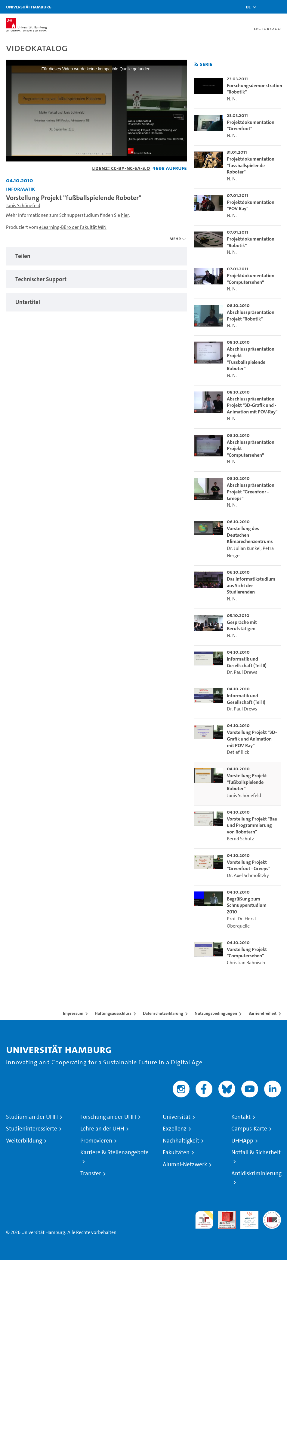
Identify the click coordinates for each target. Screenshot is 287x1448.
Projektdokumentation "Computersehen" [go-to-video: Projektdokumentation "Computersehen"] (250, 278)
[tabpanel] (96, 256)
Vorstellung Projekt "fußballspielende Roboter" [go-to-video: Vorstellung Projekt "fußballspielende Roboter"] (247, 782)
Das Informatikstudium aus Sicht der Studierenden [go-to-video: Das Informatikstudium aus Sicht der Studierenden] (251, 585)
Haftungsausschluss (113, 1013)
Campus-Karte (249, 1129)
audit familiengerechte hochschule (204, 1220)
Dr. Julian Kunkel (244, 548)
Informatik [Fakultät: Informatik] (20, 188)
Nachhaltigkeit (181, 1141)
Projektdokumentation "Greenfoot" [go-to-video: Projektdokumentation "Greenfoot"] (250, 125)
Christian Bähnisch (246, 962)
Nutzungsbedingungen (216, 1013)
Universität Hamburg (28, 7)
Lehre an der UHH (102, 1129)
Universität (176, 1117)
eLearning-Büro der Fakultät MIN (72, 227)
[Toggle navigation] (279, 7)
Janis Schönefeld (23, 205)
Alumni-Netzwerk (185, 1164)
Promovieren (96, 1141)
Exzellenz (175, 1129)
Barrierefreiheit (262, 1013)
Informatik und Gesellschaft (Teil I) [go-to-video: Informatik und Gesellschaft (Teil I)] (246, 698)
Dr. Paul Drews (242, 672)
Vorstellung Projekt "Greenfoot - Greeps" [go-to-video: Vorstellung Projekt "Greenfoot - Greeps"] (248, 865)
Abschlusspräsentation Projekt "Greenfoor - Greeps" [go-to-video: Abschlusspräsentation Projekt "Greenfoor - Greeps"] (250, 491)
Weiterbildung (24, 1141)
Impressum (73, 1013)
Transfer (90, 1173)
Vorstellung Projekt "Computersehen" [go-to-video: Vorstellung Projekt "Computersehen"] (247, 952)
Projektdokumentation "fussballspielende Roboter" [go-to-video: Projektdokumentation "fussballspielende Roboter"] (250, 165)
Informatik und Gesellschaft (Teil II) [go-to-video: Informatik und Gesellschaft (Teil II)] (247, 662)
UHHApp (242, 1141)
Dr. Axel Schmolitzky (248, 875)
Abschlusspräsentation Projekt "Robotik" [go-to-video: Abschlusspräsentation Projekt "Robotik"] (250, 315)
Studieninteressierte (31, 1129)
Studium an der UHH (32, 1117)
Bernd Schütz (240, 839)
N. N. (232, 99)
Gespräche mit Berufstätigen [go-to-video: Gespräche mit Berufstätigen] (242, 625)
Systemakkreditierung (272, 1214)
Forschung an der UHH (108, 1117)
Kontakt (241, 1117)
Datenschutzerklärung (163, 1013)
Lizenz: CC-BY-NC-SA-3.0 (121, 168)
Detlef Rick (238, 752)
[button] (248, 7)
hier (125, 215)
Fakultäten (176, 1152)
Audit (223, 1214)
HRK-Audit (246, 1218)
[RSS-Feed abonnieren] (196, 64)
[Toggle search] (264, 7)
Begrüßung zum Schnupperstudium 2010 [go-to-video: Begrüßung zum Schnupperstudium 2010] (247, 905)
